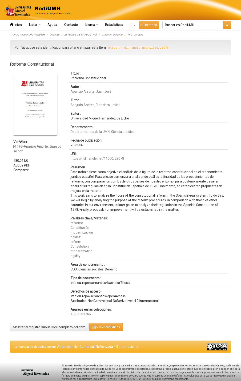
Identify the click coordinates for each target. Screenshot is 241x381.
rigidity (75, 256)
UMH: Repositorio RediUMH (28, 34)
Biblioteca (149, 25)
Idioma (91, 25)
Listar (34, 25)
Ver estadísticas (106, 327)
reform (76, 242)
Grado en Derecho (112, 34)
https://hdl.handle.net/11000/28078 (97, 158)
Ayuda (52, 25)
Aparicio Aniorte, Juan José (91, 91)
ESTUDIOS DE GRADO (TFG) (80, 34)
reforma (77, 223)
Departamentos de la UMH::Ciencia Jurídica (102, 132)
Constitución (80, 228)
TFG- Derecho (135, 34)
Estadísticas (114, 25)
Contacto (71, 25)
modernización (82, 232)
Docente (54, 34)
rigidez (76, 237)
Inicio (16, 25)
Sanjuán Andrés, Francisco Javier (95, 105)
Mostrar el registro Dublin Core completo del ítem (49, 327)
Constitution (80, 246)
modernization (81, 251)
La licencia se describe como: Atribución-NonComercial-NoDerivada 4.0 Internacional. (76, 347)
